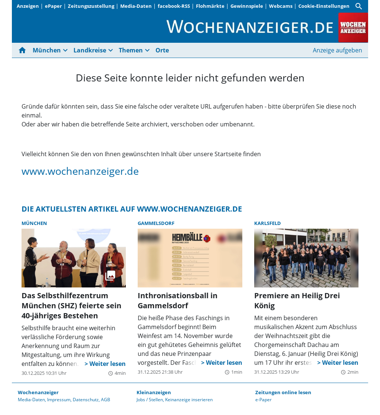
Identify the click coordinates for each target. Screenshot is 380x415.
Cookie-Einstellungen (324, 6)
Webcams (280, 6)
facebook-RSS (174, 6)
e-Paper (263, 399)
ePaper (53, 6)
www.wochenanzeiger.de (80, 171)
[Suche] (358, 6)
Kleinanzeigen (154, 392)
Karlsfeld (267, 223)
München (47, 50)
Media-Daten (136, 6)
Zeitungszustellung (91, 6)
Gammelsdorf (156, 223)
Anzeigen (28, 6)
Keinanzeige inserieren (189, 399)
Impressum (59, 399)
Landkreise (89, 50)
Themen (131, 50)
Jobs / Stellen (150, 399)
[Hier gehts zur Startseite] (24, 50)
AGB (105, 399)
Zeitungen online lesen (283, 392)
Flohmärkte (210, 6)
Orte (162, 50)
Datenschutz (86, 399)
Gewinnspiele (246, 6)
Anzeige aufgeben (337, 50)
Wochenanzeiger (38, 392)
